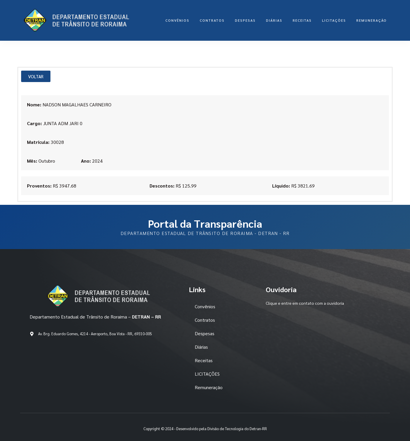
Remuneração (371, 20)
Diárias (274, 20)
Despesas (245, 20)
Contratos (212, 20)
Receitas (302, 20)
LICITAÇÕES (334, 20)
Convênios (177, 20)
